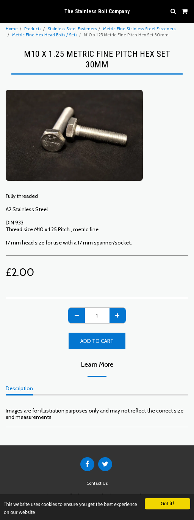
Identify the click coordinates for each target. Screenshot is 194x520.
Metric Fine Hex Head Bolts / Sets (44, 34)
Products (32, 28)
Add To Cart (97, 341)
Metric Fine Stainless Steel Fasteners (139, 28)
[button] (8, 11)
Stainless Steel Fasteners (72, 28)
